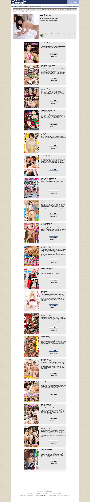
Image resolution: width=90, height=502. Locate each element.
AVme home (14, 6)
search (65, 6)
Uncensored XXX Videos (35, 6)
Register (43, 495)
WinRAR (64, 35)
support (70, 6)
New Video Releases (23, 6)
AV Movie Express (26, 11)
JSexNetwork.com (17, 11)
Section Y (33, 11)
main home (75, 6)
